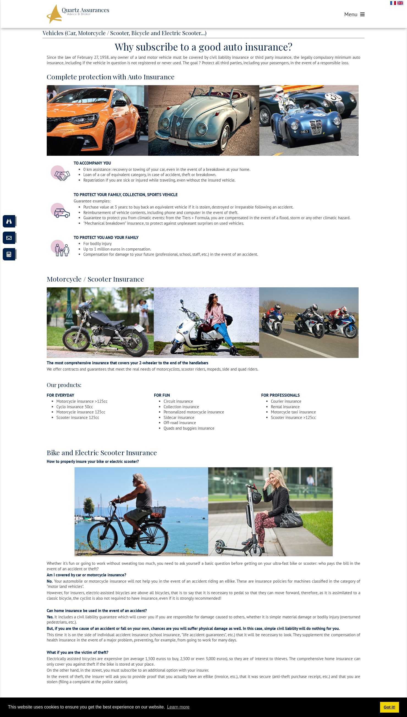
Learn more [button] (178, 707)
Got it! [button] (389, 707)
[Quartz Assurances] (78, 14)
